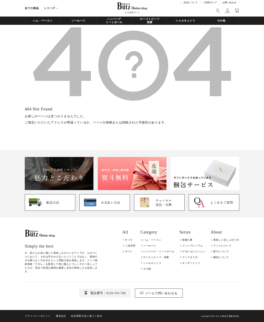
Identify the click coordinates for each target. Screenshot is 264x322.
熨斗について (221, 251)
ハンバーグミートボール (114, 20)
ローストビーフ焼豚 (150, 20)
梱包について (221, 257)
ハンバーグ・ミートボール (158, 251)
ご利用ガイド (210, 2)
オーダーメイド (191, 263)
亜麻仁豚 (187, 239)
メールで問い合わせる (161, 293)
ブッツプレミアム (192, 245)
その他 (221, 20)
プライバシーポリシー (38, 316)
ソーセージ (78, 20)
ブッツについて (222, 245)
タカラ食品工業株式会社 (227, 316)
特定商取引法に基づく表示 (86, 316)
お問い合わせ (229, 2)
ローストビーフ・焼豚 (156, 257)
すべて (129, 239)
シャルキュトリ (185, 20)
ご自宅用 (130, 245)
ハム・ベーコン (43, 20)
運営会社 (61, 316)
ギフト (129, 251)
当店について (190, 2)
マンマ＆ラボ (190, 257)
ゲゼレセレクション (193, 251)
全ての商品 (32, 8)
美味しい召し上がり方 (226, 239)
